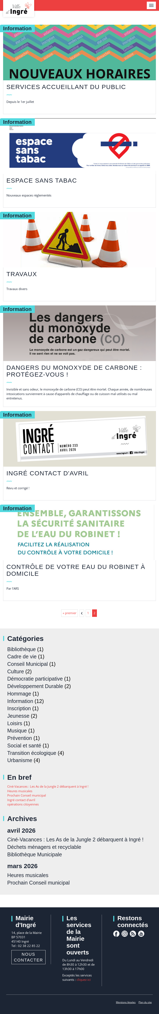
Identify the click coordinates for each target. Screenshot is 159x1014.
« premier (69, 613)
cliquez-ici (84, 979)
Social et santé (24, 745)
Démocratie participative (35, 679)
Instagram (125, 934)
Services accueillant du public (66, 86)
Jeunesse (18, 716)
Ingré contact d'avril (47, 473)
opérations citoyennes (23, 804)
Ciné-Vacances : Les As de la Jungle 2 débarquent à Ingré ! (47, 786)
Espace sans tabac (41, 180)
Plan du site (145, 1002)
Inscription (19, 708)
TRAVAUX (21, 274)
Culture (15, 671)
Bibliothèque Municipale (34, 854)
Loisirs (14, 723)
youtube (141, 934)
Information (20, 701)
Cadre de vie (22, 656)
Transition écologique (31, 753)
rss (133, 934)
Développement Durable (35, 686)
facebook (116, 934)
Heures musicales (19, 791)
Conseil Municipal (27, 664)
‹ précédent (82, 613)
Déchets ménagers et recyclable (44, 847)
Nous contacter (28, 957)
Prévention (19, 738)
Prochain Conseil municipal (26, 795)
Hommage (19, 694)
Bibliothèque (21, 649)
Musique (17, 730)
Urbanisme (19, 760)
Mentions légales (126, 1002)
